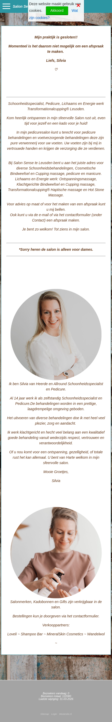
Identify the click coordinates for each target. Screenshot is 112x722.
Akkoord (56, 10)
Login (54, 714)
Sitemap (44, 714)
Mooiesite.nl (65, 714)
